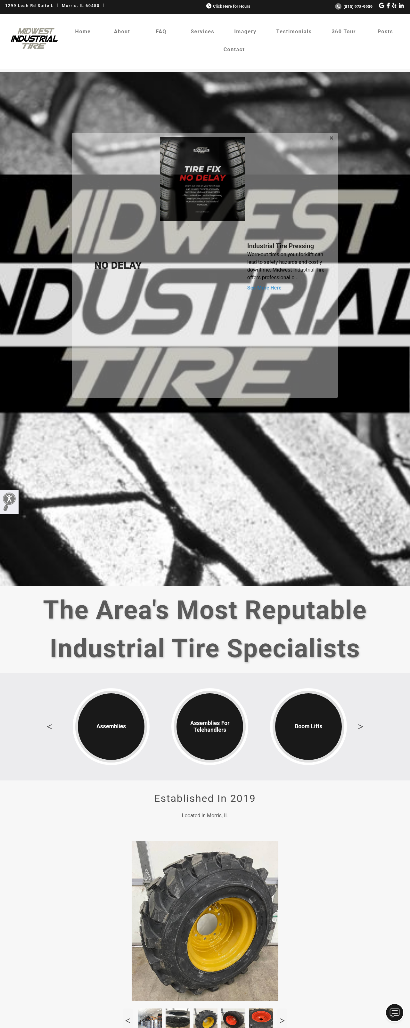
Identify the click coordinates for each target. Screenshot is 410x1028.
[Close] (331, 137)
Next (360, 726)
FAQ (161, 32)
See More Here (264, 288)
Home (83, 32)
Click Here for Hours (227, 6)
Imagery (245, 32)
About (122, 32)
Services (202, 32)
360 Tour (344, 32)
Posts (385, 32)
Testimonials (294, 32)
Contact (234, 49)
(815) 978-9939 (354, 6)
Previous (49, 726)
